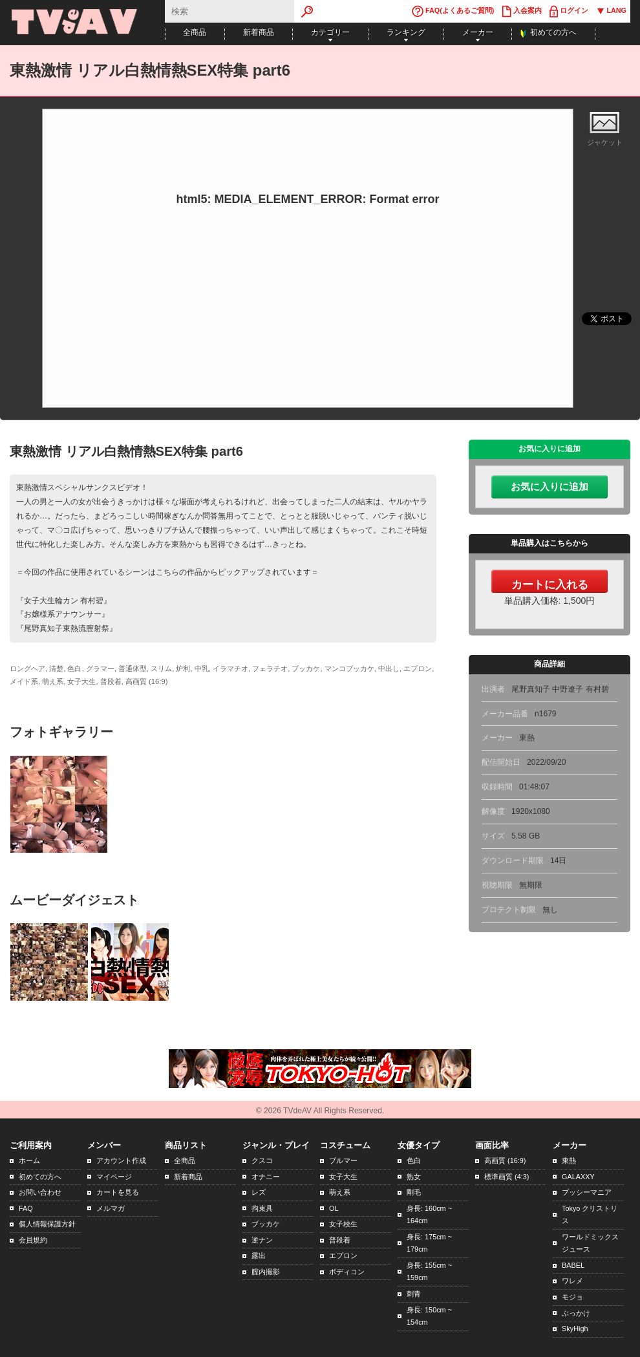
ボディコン (347, 1272)
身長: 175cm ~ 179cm (429, 1243)
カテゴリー (330, 32)
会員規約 (33, 1240)
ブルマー (343, 1160)
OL (334, 1208)
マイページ (114, 1177)
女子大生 (343, 1177)
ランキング (406, 32)
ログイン (568, 11)
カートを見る (117, 1192)
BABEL (573, 1265)
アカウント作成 (121, 1160)
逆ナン (262, 1240)
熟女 (414, 1177)
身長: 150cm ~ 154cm (429, 1316)
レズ (258, 1192)
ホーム (29, 1160)
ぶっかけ (576, 1313)
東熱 (569, 1160)
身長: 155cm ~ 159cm (429, 1271)
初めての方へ (553, 32)
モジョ (572, 1297)
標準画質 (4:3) (506, 1177)
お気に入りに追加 (549, 487)
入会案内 (522, 11)
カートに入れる (549, 584)
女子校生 (343, 1224)
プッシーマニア (587, 1192)
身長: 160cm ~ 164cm (429, 1214)
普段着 (339, 1240)
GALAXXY (578, 1177)
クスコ (262, 1160)
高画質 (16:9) (505, 1160)
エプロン (343, 1255)
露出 (258, 1255)
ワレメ (572, 1281)
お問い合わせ (40, 1192)
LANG (611, 11)
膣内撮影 (265, 1272)
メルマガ (110, 1208)
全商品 (194, 32)
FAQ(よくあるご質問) (453, 11)
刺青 (414, 1294)
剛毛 (414, 1192)
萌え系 (339, 1192)
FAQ (26, 1208)
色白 (414, 1160)
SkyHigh (575, 1328)
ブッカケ (265, 1224)
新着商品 (258, 32)
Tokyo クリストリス (589, 1214)
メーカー (477, 32)
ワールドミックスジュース (590, 1243)
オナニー (265, 1177)
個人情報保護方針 (47, 1224)
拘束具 (262, 1208)
